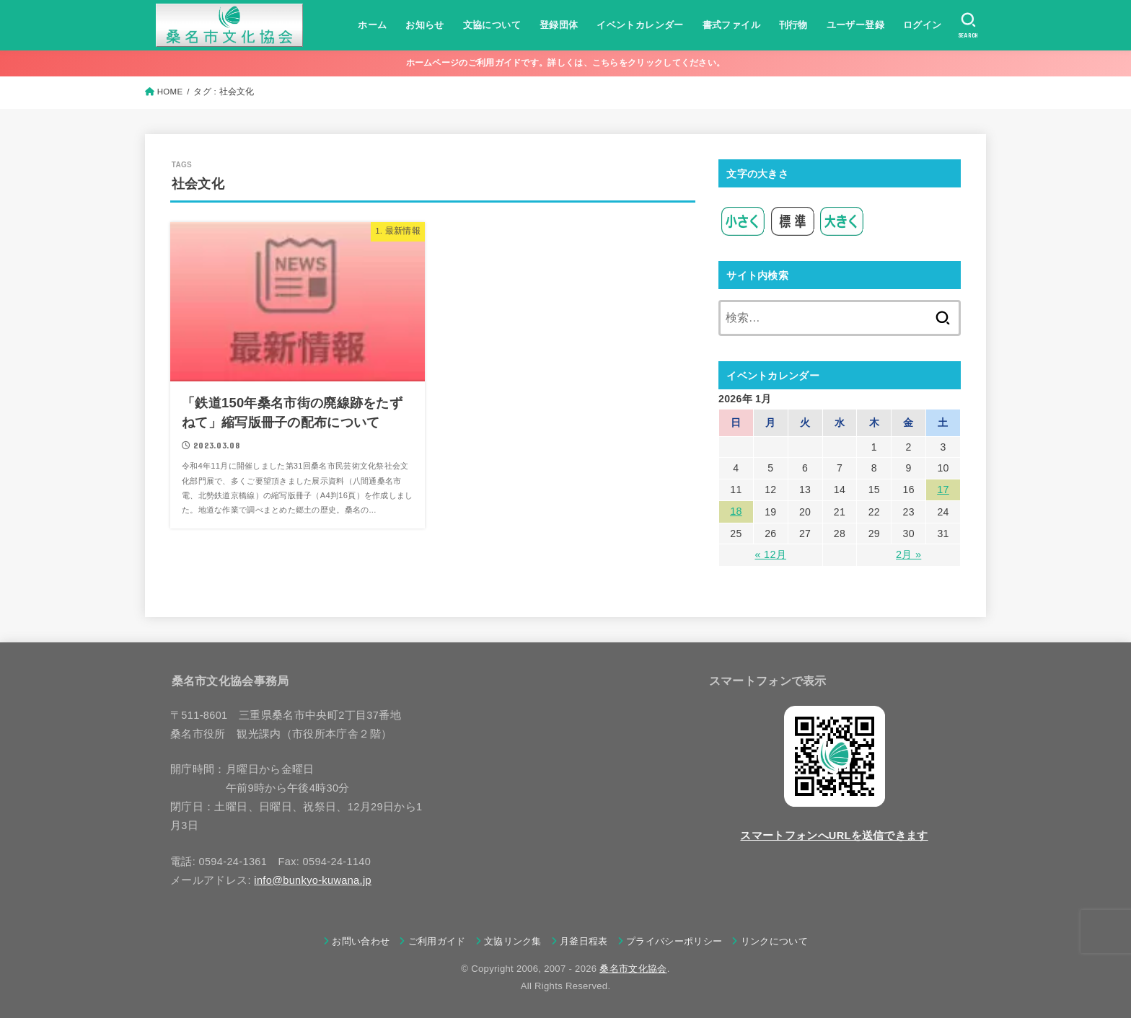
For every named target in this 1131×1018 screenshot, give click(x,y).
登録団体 (558, 24)
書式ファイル (731, 24)
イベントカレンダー (639, 24)
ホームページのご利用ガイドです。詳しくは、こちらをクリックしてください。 (566, 63)
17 (943, 489)
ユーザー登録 (855, 24)
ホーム (372, 24)
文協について (491, 24)
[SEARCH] (968, 25)
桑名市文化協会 (632, 967)
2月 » (908, 553)
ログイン (921, 24)
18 (735, 511)
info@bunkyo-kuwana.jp (312, 879)
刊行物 (792, 24)
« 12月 (770, 553)
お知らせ (424, 24)
